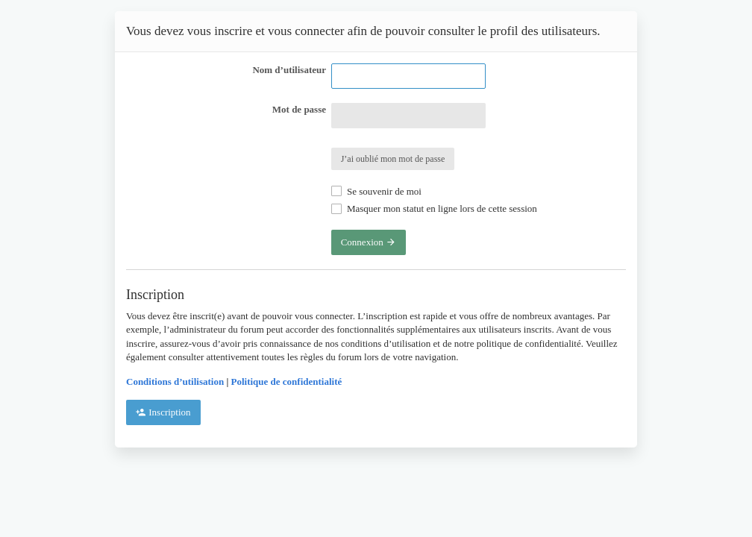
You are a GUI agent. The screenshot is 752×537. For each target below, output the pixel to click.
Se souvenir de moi (376, 191)
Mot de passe (299, 109)
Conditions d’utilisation (175, 381)
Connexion (368, 242)
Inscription (163, 412)
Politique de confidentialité (286, 381)
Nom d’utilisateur (289, 69)
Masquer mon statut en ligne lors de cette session (434, 208)
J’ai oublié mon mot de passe (393, 159)
